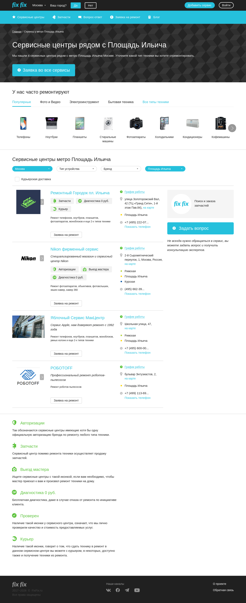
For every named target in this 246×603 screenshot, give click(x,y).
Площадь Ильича (136, 214)
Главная (17, 31)
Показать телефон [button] (138, 226)
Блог (156, 17)
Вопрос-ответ (92, 17)
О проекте (219, 583)
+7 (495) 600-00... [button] (137, 348)
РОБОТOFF (61, 368)
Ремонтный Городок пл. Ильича (80, 193)
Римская (130, 271)
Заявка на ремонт (127, 17)
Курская (130, 281)
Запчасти (63, 17)
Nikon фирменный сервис (74, 249)
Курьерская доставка (36, 179)
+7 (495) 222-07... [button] (137, 222)
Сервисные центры (30, 17)
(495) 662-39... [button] (134, 289)
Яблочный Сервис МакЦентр (77, 318)
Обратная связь (223, 590)
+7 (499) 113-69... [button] (137, 393)
